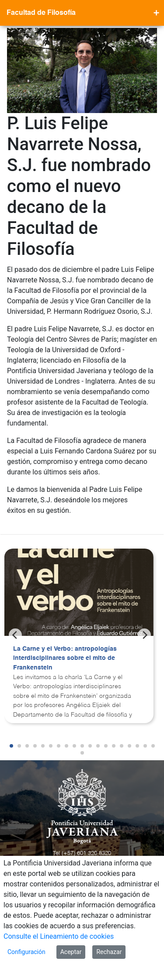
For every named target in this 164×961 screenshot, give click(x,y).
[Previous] (15, 635)
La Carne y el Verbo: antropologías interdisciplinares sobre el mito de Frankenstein (65, 658)
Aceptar (71, 951)
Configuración (26, 951)
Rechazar (109, 951)
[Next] (144, 635)
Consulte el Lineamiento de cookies (58, 936)
